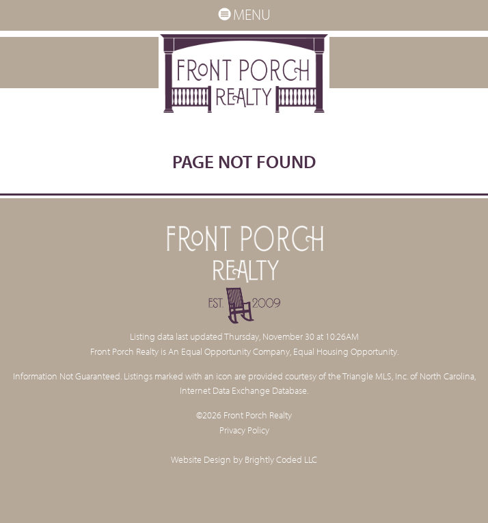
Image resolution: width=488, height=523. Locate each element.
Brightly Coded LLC (281, 459)
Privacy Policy (244, 429)
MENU (244, 14)
